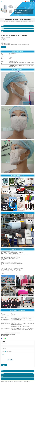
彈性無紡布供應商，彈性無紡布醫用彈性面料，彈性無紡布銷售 (14, 345)
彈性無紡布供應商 (17, 71)
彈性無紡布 (12, 21)
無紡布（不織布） (8, 21)
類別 (4, 21)
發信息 (4, 365)
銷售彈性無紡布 (17, 177)
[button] (34, 10)
